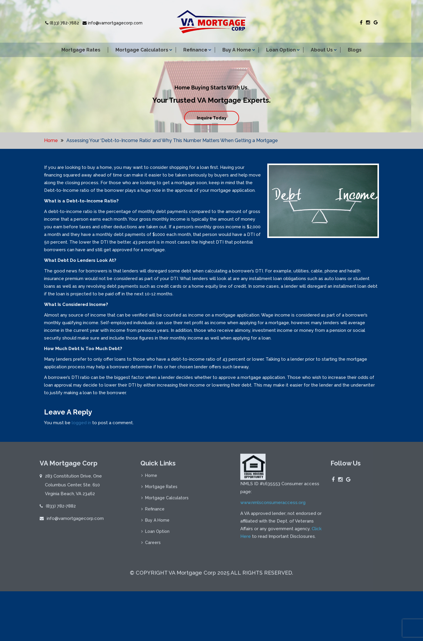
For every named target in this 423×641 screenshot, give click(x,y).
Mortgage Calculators (141, 50)
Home (51, 140)
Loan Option (281, 50)
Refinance (195, 50)
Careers (153, 544)
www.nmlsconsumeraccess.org (273, 504)
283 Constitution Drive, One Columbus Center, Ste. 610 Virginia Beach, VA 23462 (73, 486)
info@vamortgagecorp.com (112, 23)
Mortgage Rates (80, 50)
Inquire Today (211, 118)
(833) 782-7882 (62, 23)
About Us (322, 50)
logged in (81, 422)
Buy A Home (236, 50)
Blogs (355, 50)
